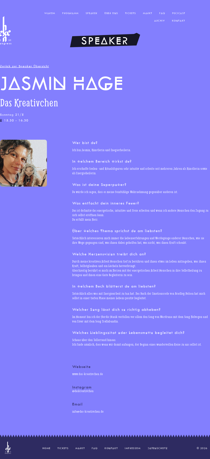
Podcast (178, 13)
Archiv (159, 20)
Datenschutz (158, 448)
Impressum (133, 448)
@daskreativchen (83, 391)
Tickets (130, 13)
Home (46, 448)
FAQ (162, 13)
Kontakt (178, 20)
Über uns (111, 13)
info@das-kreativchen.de (88, 411)
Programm (70, 13)
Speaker (91, 13)
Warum (49, 13)
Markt (147, 13)
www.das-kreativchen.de (87, 374)
